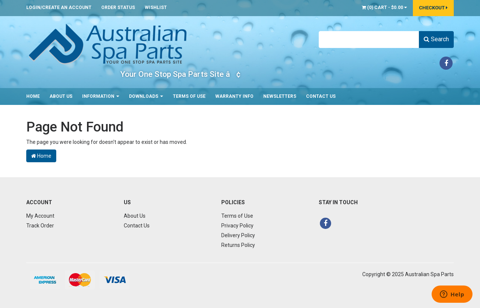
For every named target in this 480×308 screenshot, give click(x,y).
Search (436, 39)
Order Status (118, 7)
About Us (61, 96)
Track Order (40, 226)
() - (384, 7)
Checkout (433, 7)
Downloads (146, 96)
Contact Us (321, 96)
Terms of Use (189, 96)
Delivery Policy (238, 235)
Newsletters (279, 96)
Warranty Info (234, 96)
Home (33, 96)
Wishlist (156, 7)
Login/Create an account (59, 7)
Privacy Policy (237, 226)
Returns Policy (238, 245)
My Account (40, 216)
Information (100, 96)
